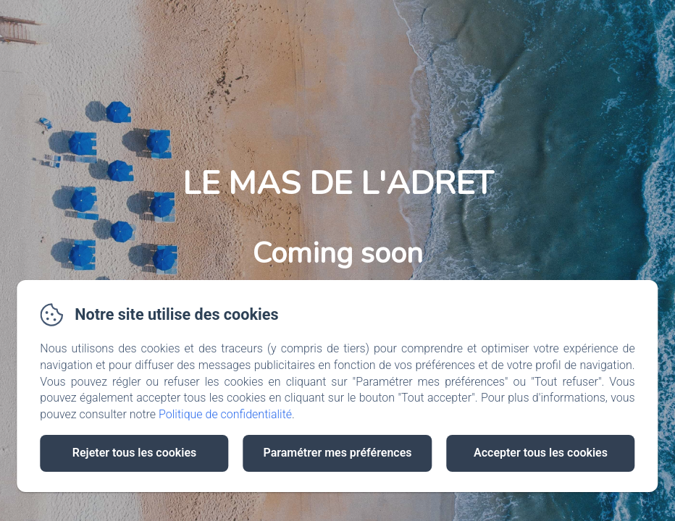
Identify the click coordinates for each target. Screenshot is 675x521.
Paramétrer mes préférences (337, 452)
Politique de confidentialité (225, 414)
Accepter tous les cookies (541, 452)
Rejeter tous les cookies (134, 452)
